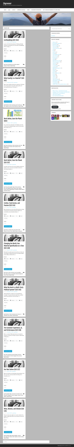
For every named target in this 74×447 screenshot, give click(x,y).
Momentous (69, 445)
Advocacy (6, 64)
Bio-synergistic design (11, 186)
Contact (13, 9)
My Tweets (53, 35)
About (5, 9)
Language (5, 65)
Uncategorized (20, 231)
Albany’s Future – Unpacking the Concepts (60, 90)
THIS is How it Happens (57, 94)
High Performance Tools (57, 60)
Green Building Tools (8, 188)
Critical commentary (12, 104)
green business (10, 146)
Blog (9, 9)
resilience (11, 315)
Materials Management (19, 273)
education (54, 52)
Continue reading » (8, 61)
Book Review (10, 64)
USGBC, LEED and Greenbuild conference (60, 84)
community (10, 229)
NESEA (54, 69)
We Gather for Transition (36, 9)
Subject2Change (12, 65)
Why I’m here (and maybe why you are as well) (51, 9)
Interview (10, 106)
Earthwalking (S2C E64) (11, 40)
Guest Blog (54, 58)
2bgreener (7, 3)
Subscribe (55, 106)
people (8, 189)
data (13, 64)
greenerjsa (14, 41)
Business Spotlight (14, 435)
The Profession (16, 189)
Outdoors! (8, 65)
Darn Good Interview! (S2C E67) (58, 95)
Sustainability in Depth (56, 80)
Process (19, 146)
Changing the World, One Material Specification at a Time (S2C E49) (14, 245)
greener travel (55, 56)
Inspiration (17, 64)
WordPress (63, 445)
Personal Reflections (15, 106)
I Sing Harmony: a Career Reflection (59, 93)
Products (7, 274)
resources (20, 355)
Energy (6, 436)
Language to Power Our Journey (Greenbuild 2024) (61, 92)
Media (28, 9)
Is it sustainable (13, 273)
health (15, 64)
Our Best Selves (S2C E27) (12, 369)
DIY (53, 50)
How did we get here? (56, 61)
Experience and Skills (21, 9)
